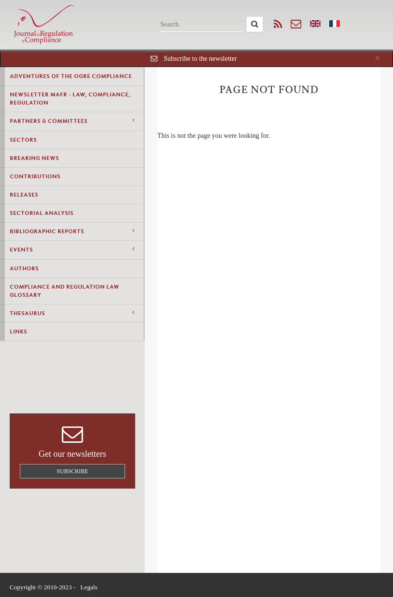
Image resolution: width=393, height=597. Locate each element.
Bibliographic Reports (72, 231)
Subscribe (72, 471)
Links (18, 331)
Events (72, 249)
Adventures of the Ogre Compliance (71, 76)
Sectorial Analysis (41, 213)
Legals (89, 587)
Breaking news (34, 158)
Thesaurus (72, 313)
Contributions (35, 176)
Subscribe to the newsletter (200, 58)
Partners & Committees (72, 120)
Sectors (23, 139)
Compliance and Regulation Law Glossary (64, 290)
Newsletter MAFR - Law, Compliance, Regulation (70, 98)
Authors (24, 268)
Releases (24, 194)
